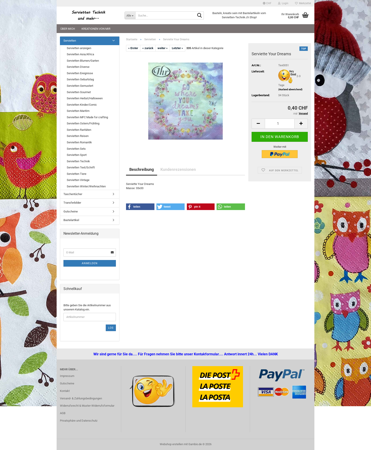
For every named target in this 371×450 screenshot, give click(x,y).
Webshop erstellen (171, 444)
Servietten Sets (76, 148)
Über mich (67, 28)
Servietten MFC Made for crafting (87, 117)
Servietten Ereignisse (80, 73)
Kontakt (65, 391)
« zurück (147, 48)
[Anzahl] (280, 124)
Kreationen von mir (96, 28)
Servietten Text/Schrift (81, 167)
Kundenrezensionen (178, 169)
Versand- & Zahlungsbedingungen (81, 398)
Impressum (67, 376)
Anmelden (90, 263)
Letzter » (177, 48)
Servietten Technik (78, 161)
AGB (62, 413)
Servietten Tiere (76, 173)
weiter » (163, 48)
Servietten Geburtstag (80, 79)
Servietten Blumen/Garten (83, 60)
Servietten (69, 40)
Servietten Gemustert (80, 85)
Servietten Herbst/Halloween (85, 98)
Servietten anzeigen (79, 48)
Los (110, 327)
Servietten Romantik (79, 142)
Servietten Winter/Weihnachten (86, 186)
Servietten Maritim (78, 110)
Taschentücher (72, 194)
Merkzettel (303, 3)
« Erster (133, 48)
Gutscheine (70, 211)
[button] (267, 3)
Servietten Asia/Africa (80, 54)
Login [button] (283, 3)
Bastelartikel (71, 220)
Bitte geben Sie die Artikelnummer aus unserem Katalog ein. (87, 307)
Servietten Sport (77, 155)
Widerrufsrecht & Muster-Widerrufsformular (87, 405)
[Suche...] (129, 15)
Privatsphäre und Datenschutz (78, 420)
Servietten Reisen (78, 136)
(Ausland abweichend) (290, 89)
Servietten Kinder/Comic (82, 104)
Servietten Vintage (78, 180)
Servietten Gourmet (79, 92)
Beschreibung (141, 169)
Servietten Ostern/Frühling (83, 123)
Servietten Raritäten (79, 129)
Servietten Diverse (78, 66)
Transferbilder (72, 202)
